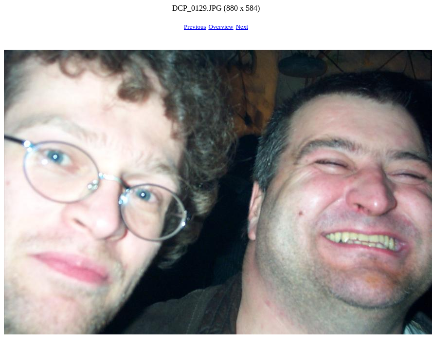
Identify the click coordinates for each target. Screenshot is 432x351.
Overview (220, 26)
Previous (195, 26)
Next (242, 26)
